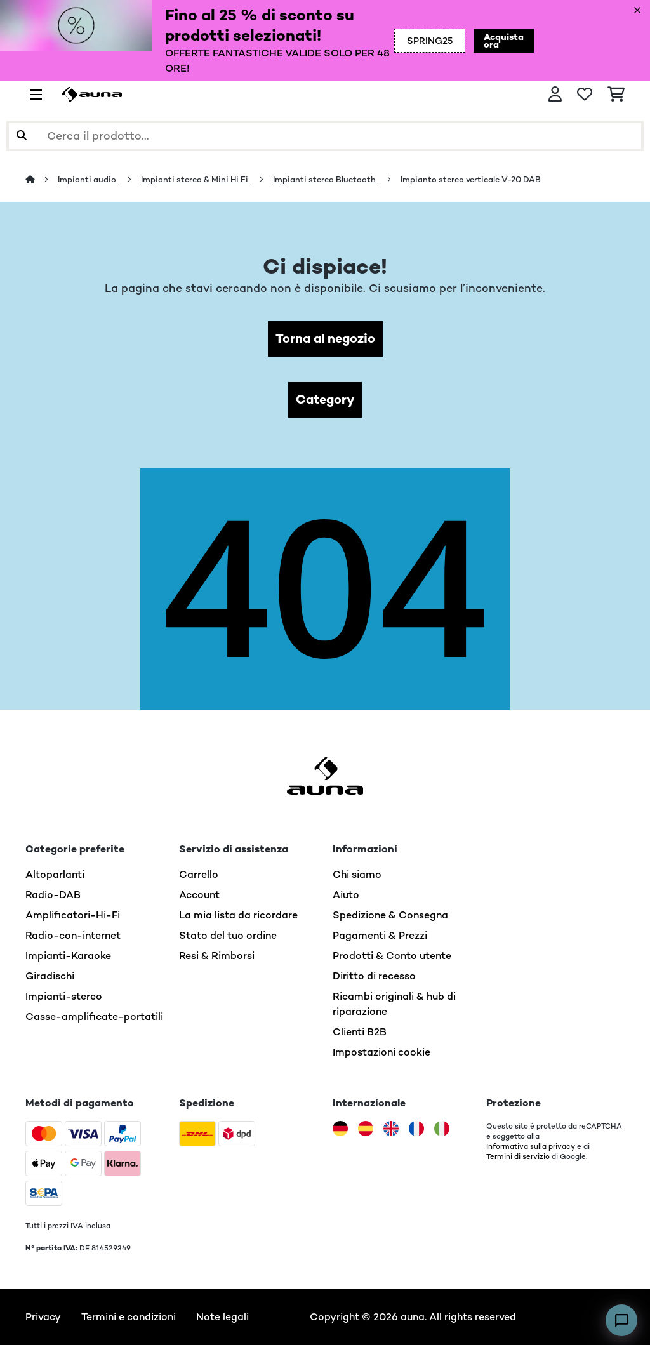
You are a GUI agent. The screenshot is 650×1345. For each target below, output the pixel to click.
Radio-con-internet (73, 935)
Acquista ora (504, 40)
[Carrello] (616, 94)
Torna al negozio (325, 339)
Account (199, 894)
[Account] (555, 94)
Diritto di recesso (374, 976)
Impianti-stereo (63, 996)
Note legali (222, 1316)
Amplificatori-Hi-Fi (72, 915)
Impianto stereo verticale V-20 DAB (471, 179)
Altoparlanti (54, 874)
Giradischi (49, 976)
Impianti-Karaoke (68, 955)
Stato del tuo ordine (228, 935)
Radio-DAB (53, 894)
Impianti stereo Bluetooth (325, 179)
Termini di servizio (518, 1156)
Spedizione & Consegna (390, 915)
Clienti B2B (360, 1031)
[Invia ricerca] (22, 135)
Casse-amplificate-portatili (94, 1016)
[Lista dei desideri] (584, 94)
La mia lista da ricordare (238, 915)
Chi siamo (357, 874)
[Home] (41, 179)
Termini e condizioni (128, 1316)
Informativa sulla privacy (530, 1146)
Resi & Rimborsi (217, 955)
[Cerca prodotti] (325, 136)
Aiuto (346, 894)
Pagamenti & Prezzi (380, 935)
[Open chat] (621, 1320)
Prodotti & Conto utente (392, 955)
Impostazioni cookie (381, 1052)
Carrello (198, 874)
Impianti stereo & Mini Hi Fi (195, 179)
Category (325, 399)
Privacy (43, 1316)
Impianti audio (88, 179)
